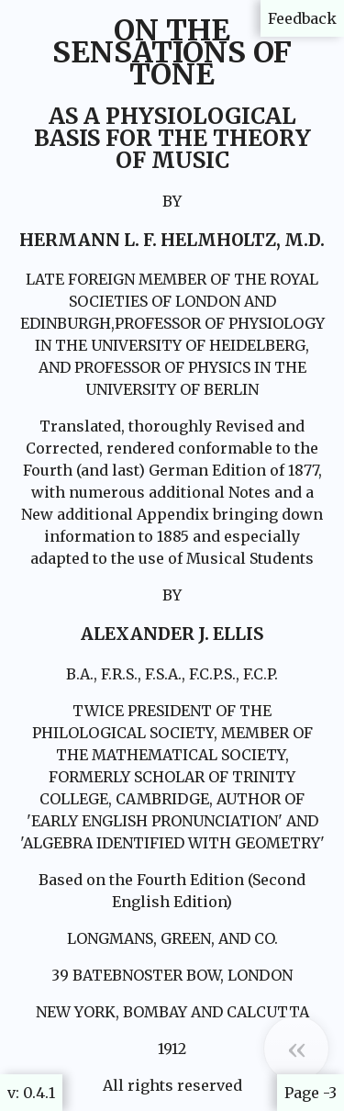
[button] (296, 1049)
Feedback (302, 18)
